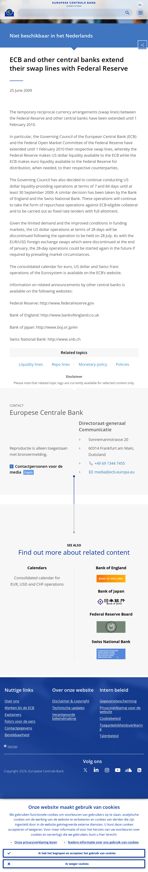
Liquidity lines (31, 364)
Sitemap (12, 746)
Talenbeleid (109, 735)
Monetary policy (93, 364)
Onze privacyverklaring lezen (35, 841)
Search (127, 12)
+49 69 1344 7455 (109, 463)
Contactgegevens (18, 728)
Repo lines (61, 364)
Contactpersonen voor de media (36, 469)
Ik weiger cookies (77, 863)
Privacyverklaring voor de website (120, 709)
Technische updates (68, 707)
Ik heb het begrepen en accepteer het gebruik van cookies (77, 852)
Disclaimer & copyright (70, 701)
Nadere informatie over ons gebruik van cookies (103, 841)
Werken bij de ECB (19, 707)
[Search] (72, 12)
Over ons (12, 701)
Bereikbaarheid (17, 734)
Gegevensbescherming (118, 701)
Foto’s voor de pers (20, 721)
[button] (140, 4)
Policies (122, 364)
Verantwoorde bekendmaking (64, 716)
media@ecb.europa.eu (114, 472)
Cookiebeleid (110, 718)
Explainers (13, 714)
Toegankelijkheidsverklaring (121, 727)
